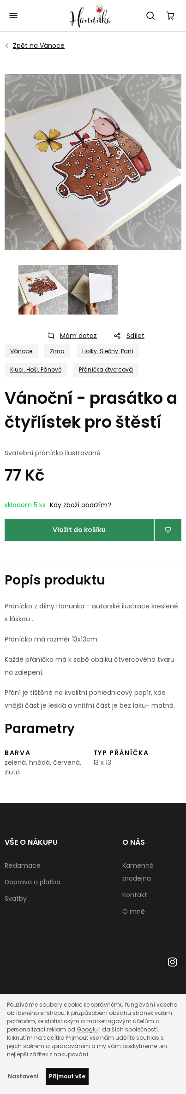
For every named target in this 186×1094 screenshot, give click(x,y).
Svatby (16, 898)
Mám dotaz (69, 335)
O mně (133, 911)
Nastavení (23, 1076)
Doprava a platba (32, 882)
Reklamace (23, 865)
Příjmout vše (67, 1076)
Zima (57, 351)
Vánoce (39, 45)
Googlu (87, 1029)
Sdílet (126, 335)
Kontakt (134, 894)
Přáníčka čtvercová (106, 369)
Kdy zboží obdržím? (80, 505)
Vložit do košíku (79, 529)
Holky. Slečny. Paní (107, 351)
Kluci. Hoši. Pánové (35, 369)
